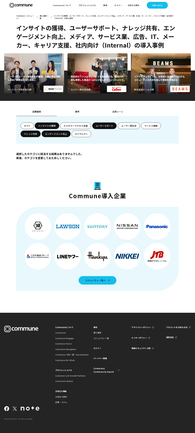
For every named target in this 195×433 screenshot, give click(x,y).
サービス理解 (151, 125)
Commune (60, 332)
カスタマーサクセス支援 (76, 125)
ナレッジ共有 (30, 133)
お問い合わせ (157, 5)
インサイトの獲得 (47, 125)
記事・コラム (61, 402)
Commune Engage (64, 338)
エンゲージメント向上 (56, 133)
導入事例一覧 (44, 17)
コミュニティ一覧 (101, 338)
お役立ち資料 (61, 396)
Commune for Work (65, 360)
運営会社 (170, 337)
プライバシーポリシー (141, 327)
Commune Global (64, 381)
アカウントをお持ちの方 (177, 327)
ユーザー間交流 (128, 125)
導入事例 (97, 332)
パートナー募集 (100, 358)
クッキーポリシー (139, 337)
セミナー (118, 5)
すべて (27, 125)
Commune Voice (63, 343)
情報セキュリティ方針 (141, 348)
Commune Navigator (65, 349)
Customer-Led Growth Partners (68, 375)
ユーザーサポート (104, 125)
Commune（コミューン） (25, 17)
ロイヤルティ (81, 133)
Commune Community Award (103, 370)
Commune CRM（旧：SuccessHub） (68, 354)
